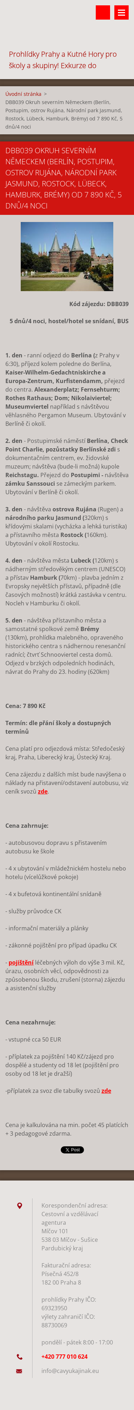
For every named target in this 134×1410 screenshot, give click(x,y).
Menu (121, 12)
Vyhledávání (103, 12)
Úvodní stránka (23, 94)
